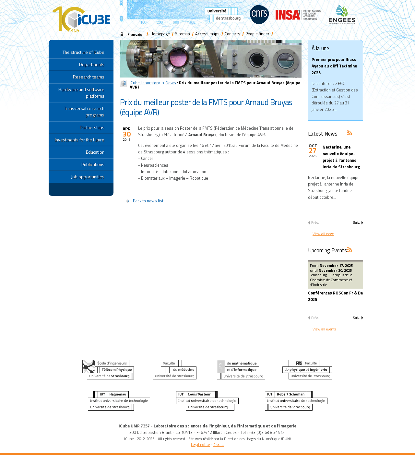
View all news (323, 233)
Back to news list (148, 201)
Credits (218, 444)
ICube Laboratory (145, 83)
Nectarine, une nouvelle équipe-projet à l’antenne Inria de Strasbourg (341, 157)
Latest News (323, 133)
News (171, 83)
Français (134, 34)
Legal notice (200, 444)
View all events (324, 329)
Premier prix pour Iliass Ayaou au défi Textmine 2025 (334, 66)
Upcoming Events (327, 250)
